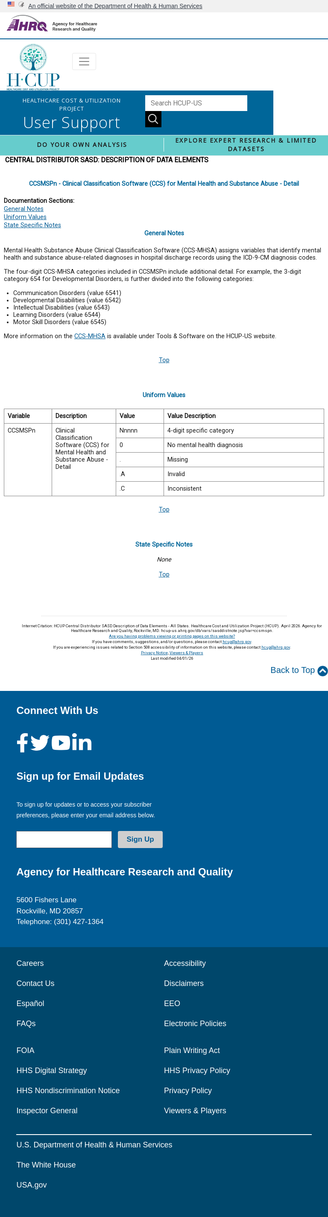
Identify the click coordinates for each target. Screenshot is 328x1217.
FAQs (25, 1023)
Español (30, 1003)
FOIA (25, 1050)
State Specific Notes (32, 225)
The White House (46, 1165)
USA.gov (31, 1185)
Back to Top (299, 670)
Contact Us (35, 983)
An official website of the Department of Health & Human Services (115, 6)
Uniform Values (25, 217)
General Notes (24, 209)
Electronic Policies (195, 1023)
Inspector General (46, 1110)
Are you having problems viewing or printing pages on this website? (172, 636)
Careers (30, 963)
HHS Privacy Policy (197, 1070)
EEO (172, 1003)
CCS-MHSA (89, 336)
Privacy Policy (188, 1090)
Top (164, 360)
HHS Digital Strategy (51, 1070)
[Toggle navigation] (84, 61)
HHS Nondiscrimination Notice (68, 1090)
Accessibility (185, 963)
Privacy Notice (154, 652)
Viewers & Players (186, 652)
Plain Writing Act (192, 1050)
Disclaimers (184, 983)
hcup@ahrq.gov (237, 641)
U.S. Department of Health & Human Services (94, 1145)
